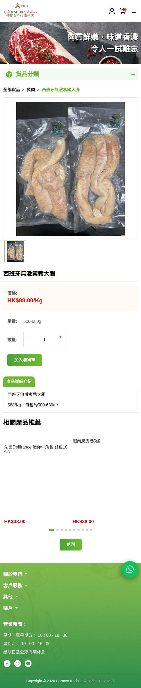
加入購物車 (24, 360)
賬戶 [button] (8, 608)
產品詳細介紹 (19, 381)
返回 (70, 544)
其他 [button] (8, 597)
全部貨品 (11, 90)
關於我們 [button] (13, 574)
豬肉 (31, 90)
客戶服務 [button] (13, 585)
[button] (51, 530)
